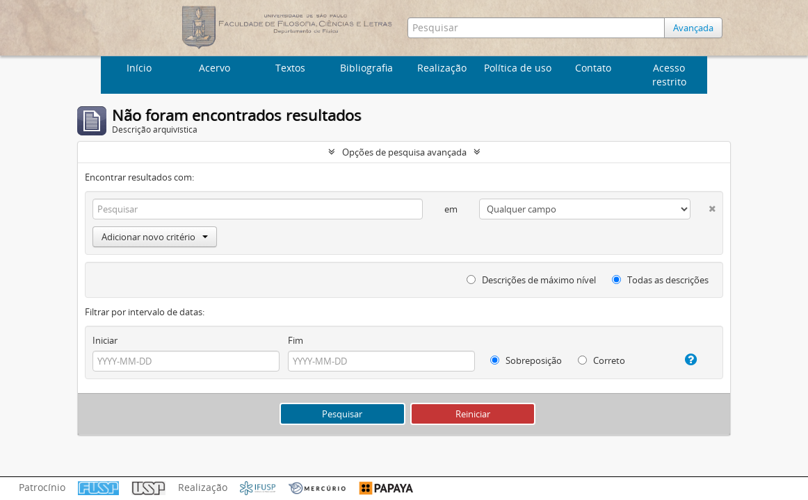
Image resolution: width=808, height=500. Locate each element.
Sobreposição (526, 360)
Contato (593, 67)
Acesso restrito (669, 74)
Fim (295, 340)
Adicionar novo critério (155, 237)
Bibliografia (366, 67)
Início (139, 67)
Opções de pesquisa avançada (404, 152)
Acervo (214, 67)
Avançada (693, 28)
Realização (442, 67)
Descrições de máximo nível (531, 280)
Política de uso (517, 67)
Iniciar (105, 340)
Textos (290, 67)
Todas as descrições (660, 280)
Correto (601, 360)
